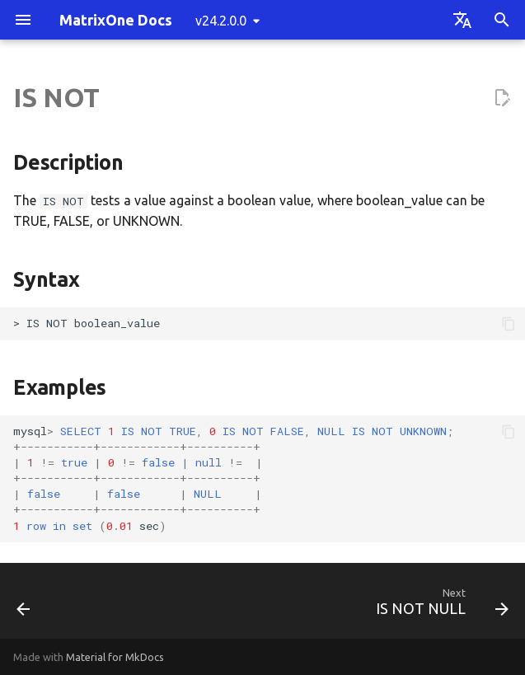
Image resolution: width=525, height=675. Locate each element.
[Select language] (462, 19)
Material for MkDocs (115, 657)
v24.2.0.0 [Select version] (220, 20)
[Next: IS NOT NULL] (439, 606)
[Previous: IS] (24, 606)
